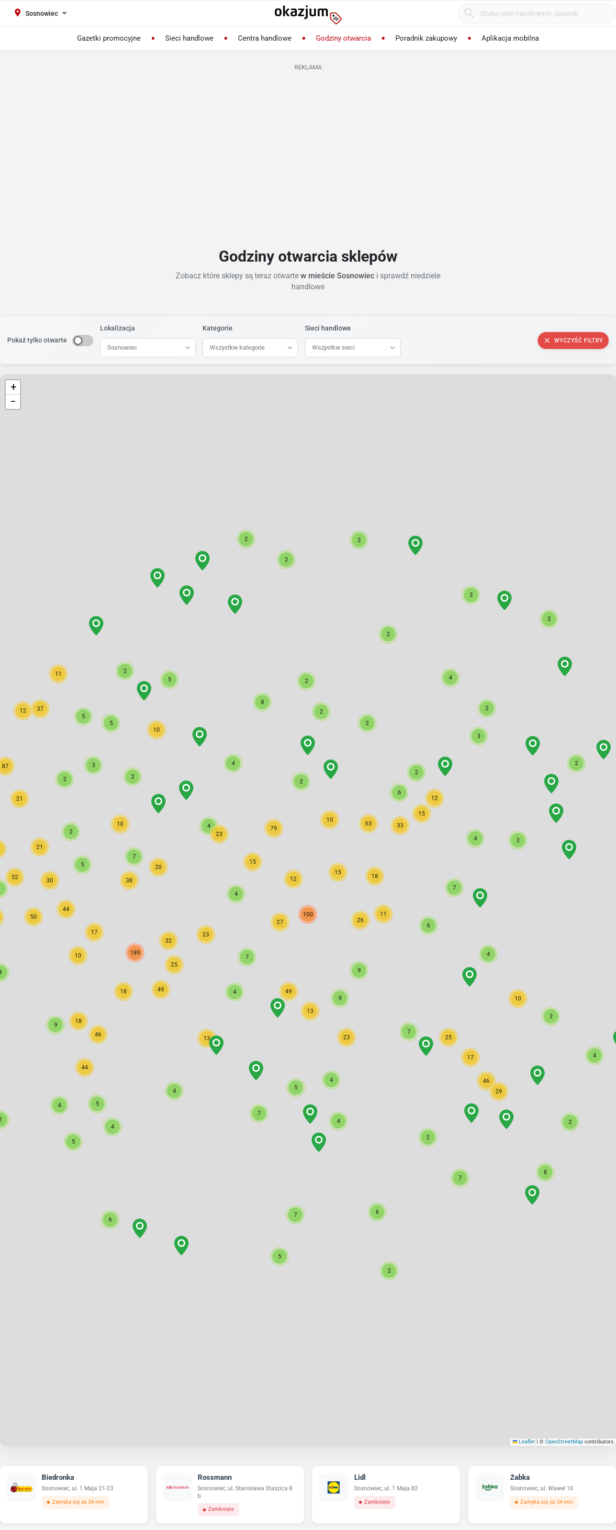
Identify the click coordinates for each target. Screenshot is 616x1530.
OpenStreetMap (564, 1442)
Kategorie (217, 328)
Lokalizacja (117, 328)
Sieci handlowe (328, 328)
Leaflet (524, 1442)
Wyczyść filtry (573, 340)
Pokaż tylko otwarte (37, 340)
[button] (280, 922)
